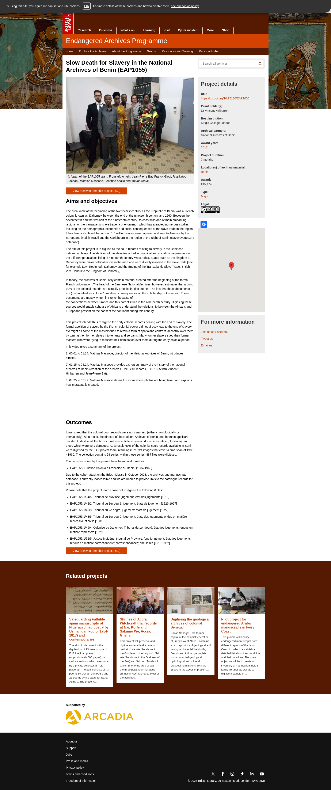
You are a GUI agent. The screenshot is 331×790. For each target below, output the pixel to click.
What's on (127, 30)
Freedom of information (81, 780)
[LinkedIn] (252, 775)
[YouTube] (261, 775)
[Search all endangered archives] (226, 63)
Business (105, 30)
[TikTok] (242, 775)
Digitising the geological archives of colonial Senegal (190, 623)
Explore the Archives (92, 51)
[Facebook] (223, 775)
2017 (204, 147)
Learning (149, 30)
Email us (206, 345)
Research (84, 30)
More (210, 30)
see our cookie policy (185, 6)
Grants (151, 51)
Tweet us (207, 338)
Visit (167, 30)
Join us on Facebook (214, 332)
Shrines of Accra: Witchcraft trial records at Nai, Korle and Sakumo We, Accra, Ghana (138, 627)
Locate (204, 224)
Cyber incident (188, 30)
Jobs (69, 754)
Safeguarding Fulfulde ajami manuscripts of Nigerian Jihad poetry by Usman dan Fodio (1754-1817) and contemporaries (89, 629)
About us (71, 741)
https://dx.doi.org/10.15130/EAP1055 (225, 98)
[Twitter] (213, 775)
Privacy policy (75, 767)
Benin (205, 172)
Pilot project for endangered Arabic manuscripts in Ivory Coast (237, 625)
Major (204, 196)
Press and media (77, 761)
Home (69, 51)
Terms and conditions (80, 774)
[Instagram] (232, 775)
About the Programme (126, 51)
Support (71, 748)
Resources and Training (177, 51)
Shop (225, 30)
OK (86, 6)
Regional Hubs (208, 51)
